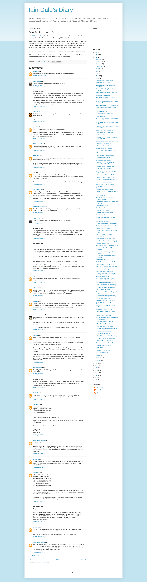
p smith (35, 127)
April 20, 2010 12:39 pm (39, 184)
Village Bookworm (38, 206)
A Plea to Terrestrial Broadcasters (105, 331)
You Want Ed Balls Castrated (104, 182)
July (97, 71)
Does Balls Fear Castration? (103, 168)
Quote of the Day (100, 187)
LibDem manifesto (37, 36)
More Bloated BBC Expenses (104, 309)
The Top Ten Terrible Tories (103, 298)
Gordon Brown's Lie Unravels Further (106, 262)
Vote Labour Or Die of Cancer (104, 146)
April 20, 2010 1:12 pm (39, 238)
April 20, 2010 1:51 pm (39, 296)
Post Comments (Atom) (42, 562)
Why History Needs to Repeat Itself (105, 338)
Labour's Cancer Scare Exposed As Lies (107, 141)
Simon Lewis (37, 81)
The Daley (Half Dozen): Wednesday (106, 295)
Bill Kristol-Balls (38, 144)
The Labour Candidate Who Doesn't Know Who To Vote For (105, 163)
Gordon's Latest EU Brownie (103, 160)
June (97, 73)
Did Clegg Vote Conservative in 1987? (106, 328)
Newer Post (32, 559)
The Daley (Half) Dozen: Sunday (105, 189)
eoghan (35, 71)
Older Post (83, 559)
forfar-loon (36, 155)
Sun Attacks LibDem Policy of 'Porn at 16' (107, 179)
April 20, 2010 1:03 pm (39, 213)
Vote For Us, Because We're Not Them (106, 266)
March (98, 355)
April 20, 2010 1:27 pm (39, 270)
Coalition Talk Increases (102, 221)
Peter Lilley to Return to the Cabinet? (106, 287)
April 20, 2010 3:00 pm (39, 374)
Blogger (81, 573)
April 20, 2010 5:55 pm (39, 453)
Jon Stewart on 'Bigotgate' (103, 82)
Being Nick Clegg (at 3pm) (103, 276)
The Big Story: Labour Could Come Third (107, 226)
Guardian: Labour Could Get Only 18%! (106, 166)
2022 (96, 52)
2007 (96, 368)
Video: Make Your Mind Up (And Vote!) (106, 336)
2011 (96, 55)
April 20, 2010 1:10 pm (39, 223)
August (98, 68)
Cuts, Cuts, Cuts (100, 195)
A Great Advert (100, 153)
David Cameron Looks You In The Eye (106, 343)
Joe (34, 172)
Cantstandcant (37, 189)
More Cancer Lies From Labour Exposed (107, 105)
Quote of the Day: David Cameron (105, 132)
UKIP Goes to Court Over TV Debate (106, 150)
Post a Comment (35, 555)
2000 (96, 380)
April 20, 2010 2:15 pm (39, 329)
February (98, 358)
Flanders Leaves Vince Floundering (105, 300)
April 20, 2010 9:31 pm (39, 501)
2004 (96, 375)
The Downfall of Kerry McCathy (104, 80)
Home (58, 559)
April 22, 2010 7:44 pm (39, 552)
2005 (96, 372)
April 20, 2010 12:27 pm (39, 75)
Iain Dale (98, 390)
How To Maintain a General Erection (106, 282)
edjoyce (35, 288)
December (99, 59)
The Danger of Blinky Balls (103, 135)
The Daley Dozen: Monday (103, 157)
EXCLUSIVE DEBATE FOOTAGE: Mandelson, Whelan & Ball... (105, 279)
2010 (96, 57)
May (97, 76)
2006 (96, 370)
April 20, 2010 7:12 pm (39, 467)
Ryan (34, 276)
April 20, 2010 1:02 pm (39, 201)
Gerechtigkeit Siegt (101, 259)
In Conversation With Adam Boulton (105, 175)
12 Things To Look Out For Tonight (105, 274)
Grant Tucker (100, 387)
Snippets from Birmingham (103, 95)
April (97, 78)
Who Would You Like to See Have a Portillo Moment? (105, 198)
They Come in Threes (102, 208)
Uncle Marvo (36, 111)
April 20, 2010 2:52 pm (39, 362)
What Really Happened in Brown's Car (106, 92)
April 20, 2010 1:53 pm (39, 309)
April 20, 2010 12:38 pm (39, 150)
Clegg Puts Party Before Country (105, 155)
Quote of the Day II (101, 116)
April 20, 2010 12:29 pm (39, 86)
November (99, 61)
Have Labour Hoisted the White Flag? (106, 285)
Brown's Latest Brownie (102, 215)
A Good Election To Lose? (103, 324)
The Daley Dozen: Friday (103, 243)
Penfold (35, 335)
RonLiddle (36, 404)
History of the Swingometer (103, 350)
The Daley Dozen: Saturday (103, 228)
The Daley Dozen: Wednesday (104, 114)
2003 (96, 377)
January (98, 360)
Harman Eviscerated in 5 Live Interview (106, 223)
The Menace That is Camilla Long (105, 177)
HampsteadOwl (37, 367)
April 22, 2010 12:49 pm (39, 537)
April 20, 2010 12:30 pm (39, 106)
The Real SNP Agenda (102, 205)
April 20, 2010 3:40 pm (39, 387)
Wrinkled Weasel (38, 315)
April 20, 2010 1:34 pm (39, 282)
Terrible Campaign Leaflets (103, 345)
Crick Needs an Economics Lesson (105, 238)
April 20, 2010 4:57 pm (39, 399)
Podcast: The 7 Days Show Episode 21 (106, 184)
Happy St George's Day (102, 269)
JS (97, 392)
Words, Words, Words (102, 352)
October (98, 64)
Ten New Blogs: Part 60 (102, 210)
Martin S (35, 393)
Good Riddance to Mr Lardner (104, 148)
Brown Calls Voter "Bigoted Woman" (106, 130)
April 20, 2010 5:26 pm (39, 435)
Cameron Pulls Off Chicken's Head (105, 321)
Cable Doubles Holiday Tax (103, 333)
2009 (96, 363)
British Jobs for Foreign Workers (104, 326)
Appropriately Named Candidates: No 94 (107, 245)
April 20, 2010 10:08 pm (39, 521)
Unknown (36, 459)
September (99, 66)
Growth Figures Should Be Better (105, 264)
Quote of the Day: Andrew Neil (104, 303)
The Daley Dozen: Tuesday (103, 143)
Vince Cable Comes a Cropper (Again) (106, 241)
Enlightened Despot (39, 440)
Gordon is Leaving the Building (104, 212)
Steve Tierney (37, 218)
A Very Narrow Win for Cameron (104, 271)
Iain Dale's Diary (51, 9)
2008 (96, 365)
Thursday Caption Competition (104, 289)
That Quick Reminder (101, 111)
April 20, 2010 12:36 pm (39, 121)
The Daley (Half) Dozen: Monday (105, 340)
